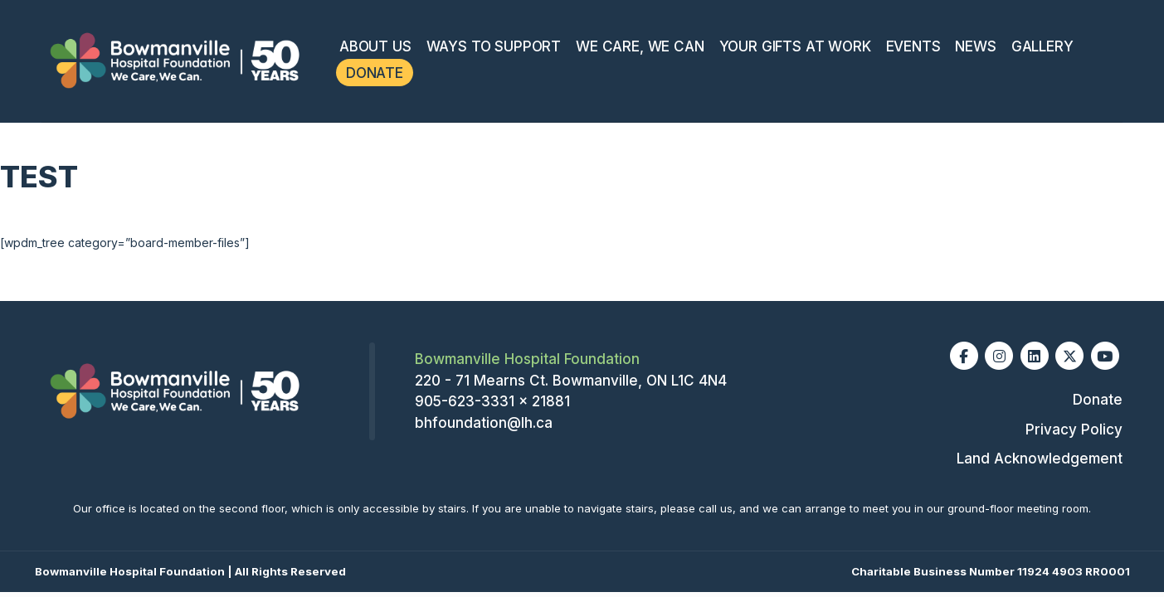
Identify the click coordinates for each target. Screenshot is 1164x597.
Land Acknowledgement (1040, 458)
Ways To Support (493, 46)
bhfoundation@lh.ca (484, 423)
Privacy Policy (1074, 429)
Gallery (1042, 46)
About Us (375, 46)
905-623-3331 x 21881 (492, 401)
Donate (374, 73)
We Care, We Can (640, 46)
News (975, 46)
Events (913, 46)
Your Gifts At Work (795, 46)
